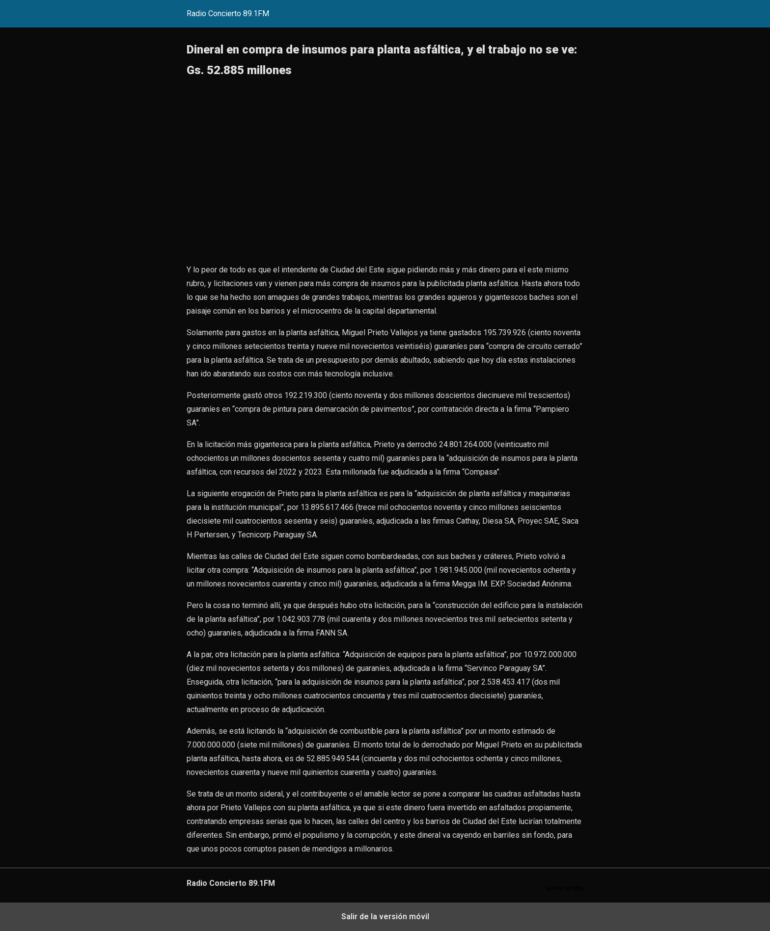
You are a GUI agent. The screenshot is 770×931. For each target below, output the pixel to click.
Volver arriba (564, 888)
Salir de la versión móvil (385, 916)
